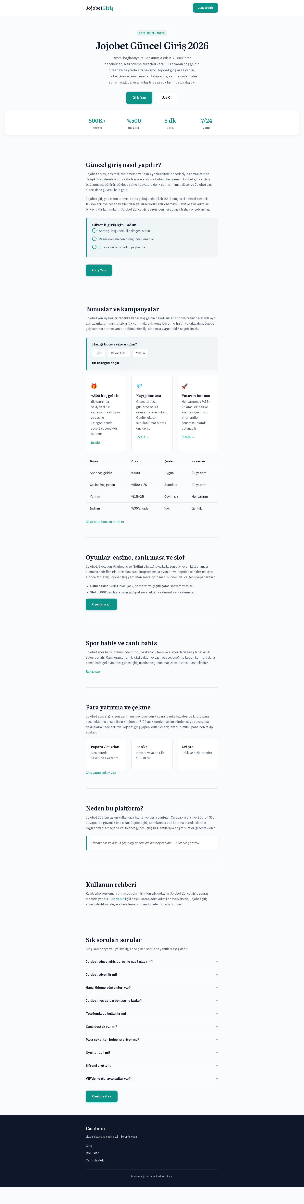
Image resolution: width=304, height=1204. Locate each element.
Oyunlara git (101, 604)
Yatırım (140, 353)
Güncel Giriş (205, 7)
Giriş (89, 1146)
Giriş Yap (139, 97)
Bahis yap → (95, 672)
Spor (99, 353)
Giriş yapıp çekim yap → (103, 773)
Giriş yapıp (116, 899)
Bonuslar (92, 1153)
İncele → (97, 443)
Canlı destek (101, 1096)
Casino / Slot (119, 353)
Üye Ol (166, 97)
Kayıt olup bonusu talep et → (107, 522)
